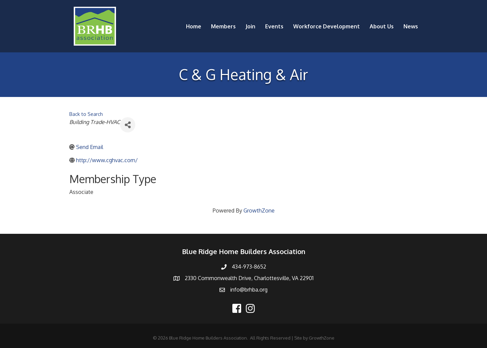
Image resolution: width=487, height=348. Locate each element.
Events (274, 26)
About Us (382, 26)
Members (223, 26)
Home (193, 26)
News (410, 26)
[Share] (127, 124)
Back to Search (86, 114)
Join (250, 26)
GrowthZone (259, 210)
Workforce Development (326, 26)
